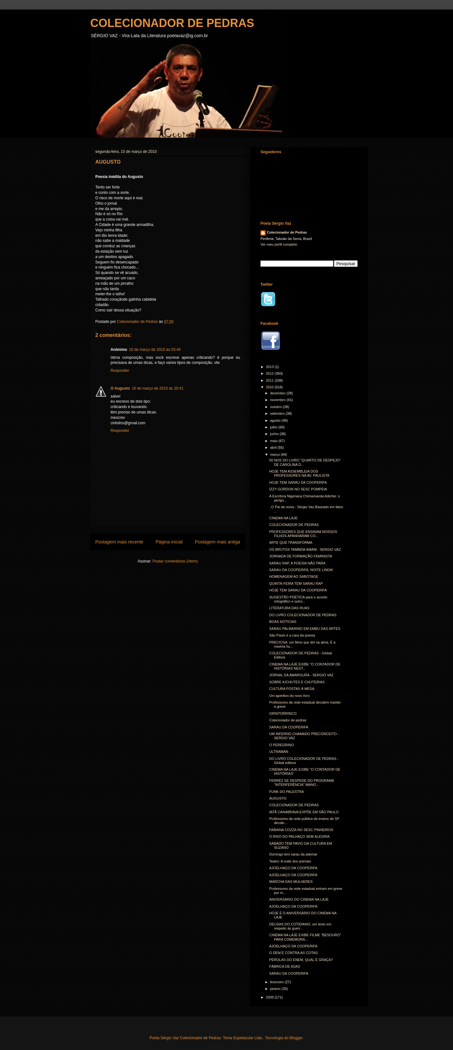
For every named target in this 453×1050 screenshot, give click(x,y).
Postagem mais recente (119, 541)
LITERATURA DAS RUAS (289, 608)
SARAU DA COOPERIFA (288, 727)
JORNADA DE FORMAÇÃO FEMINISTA (300, 556)
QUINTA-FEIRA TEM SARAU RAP (296, 583)
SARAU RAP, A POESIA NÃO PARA (297, 563)
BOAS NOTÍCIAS (282, 622)
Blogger (295, 1038)
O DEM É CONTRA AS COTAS (293, 953)
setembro (278, 413)
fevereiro (277, 982)
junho (275, 434)
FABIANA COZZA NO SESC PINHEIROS (301, 830)
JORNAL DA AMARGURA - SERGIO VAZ (301, 675)
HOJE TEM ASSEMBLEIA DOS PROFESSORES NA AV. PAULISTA (299, 473)
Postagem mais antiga (217, 541)
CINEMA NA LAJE (283, 518)
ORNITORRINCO (282, 713)
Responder (120, 370)
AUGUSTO (277, 798)
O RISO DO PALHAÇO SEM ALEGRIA (299, 836)
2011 (270, 380)
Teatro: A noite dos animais (290, 861)
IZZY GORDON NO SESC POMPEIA (298, 489)
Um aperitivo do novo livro (289, 696)
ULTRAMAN (278, 751)
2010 (270, 387)
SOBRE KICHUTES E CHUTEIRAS (296, 682)
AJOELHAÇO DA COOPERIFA (293, 868)
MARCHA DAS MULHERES (291, 881)
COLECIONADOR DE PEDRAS (172, 23)
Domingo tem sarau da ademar (293, 854)
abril (274, 447)
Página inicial (169, 541)
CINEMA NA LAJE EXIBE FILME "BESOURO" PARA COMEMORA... (305, 937)
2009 (270, 997)
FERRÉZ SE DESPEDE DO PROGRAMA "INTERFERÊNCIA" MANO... (301, 783)
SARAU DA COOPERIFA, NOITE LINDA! (301, 570)
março (275, 454)
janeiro (275, 989)
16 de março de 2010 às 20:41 (158, 388)
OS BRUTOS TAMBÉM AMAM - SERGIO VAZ (305, 549)
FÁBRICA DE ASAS (284, 966)
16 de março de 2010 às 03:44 (155, 349)
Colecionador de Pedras (287, 232)
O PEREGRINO (281, 745)
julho (274, 427)
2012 (270, 373)
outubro (276, 407)
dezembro (278, 393)
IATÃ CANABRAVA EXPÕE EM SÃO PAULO (304, 812)
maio (274, 441)
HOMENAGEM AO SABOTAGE (293, 576)
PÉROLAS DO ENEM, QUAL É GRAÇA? (301, 960)
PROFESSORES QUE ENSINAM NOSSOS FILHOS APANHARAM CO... (303, 534)
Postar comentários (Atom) (175, 561)
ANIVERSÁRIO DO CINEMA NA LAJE (298, 899)
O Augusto (120, 388)
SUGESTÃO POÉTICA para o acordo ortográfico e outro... (298, 599)
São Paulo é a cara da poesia (292, 635)
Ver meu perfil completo (278, 244)
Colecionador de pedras (287, 720)
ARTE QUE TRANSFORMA (290, 542)
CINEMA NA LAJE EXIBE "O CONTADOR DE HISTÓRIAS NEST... (304, 666)
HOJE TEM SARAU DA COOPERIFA (298, 482)
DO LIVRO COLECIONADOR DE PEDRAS (302, 615)
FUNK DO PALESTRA (286, 792)
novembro (278, 400)
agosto (275, 420)
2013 (270, 367)
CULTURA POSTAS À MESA (291, 689)
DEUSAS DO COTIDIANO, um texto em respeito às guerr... (300, 926)
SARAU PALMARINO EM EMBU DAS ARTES (304, 629)
